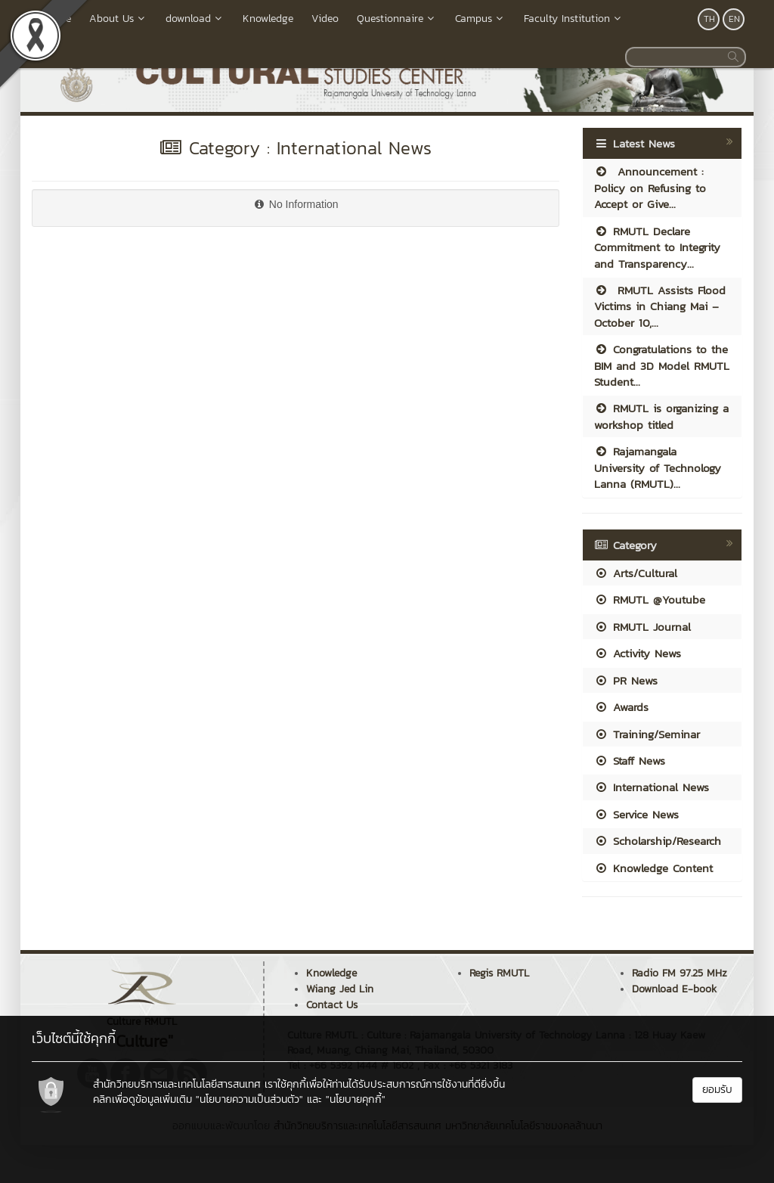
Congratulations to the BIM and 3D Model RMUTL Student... (661, 365)
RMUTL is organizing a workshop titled (661, 416)
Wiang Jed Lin (339, 989)
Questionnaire (397, 18)
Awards (621, 707)
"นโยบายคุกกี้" (355, 1099)
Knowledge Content (653, 868)
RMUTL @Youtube (649, 599)
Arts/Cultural (635, 573)
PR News (626, 680)
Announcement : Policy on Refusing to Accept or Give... (650, 188)
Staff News (629, 760)
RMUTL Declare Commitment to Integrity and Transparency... (657, 247)
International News (651, 787)
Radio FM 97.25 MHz (679, 973)
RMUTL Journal (642, 626)
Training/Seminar (647, 734)
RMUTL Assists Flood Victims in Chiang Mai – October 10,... (660, 306)
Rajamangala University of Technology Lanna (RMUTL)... (657, 467)
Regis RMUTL (499, 973)
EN (734, 19)
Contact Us (332, 1005)
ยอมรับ (717, 1090)
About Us (118, 18)
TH (709, 19)
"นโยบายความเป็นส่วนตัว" (249, 1099)
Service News (636, 814)
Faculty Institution (574, 18)
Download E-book (674, 989)
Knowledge (268, 18)
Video (325, 18)
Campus (480, 18)
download (195, 18)
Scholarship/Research (657, 840)
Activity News (637, 653)
